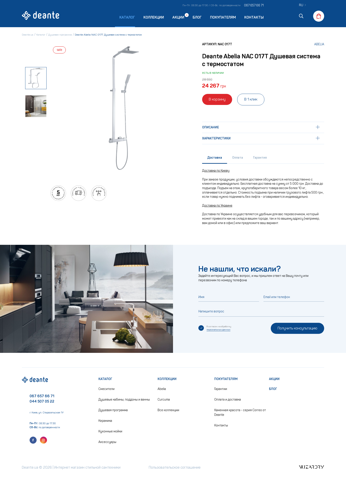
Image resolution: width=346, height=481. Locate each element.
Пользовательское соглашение (175, 467)
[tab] (214, 159)
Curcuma (164, 399)
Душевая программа (113, 410)
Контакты (254, 17)
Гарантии (220, 389)
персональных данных (218, 329)
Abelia (319, 44)
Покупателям (223, 17)
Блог (197, 17)
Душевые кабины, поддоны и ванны (124, 399)
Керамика (105, 421)
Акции (178, 17)
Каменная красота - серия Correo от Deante (240, 412)
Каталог (105, 379)
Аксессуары (107, 442)
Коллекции (153, 17)
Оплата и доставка (227, 399)
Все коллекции (168, 410)
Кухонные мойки (110, 431)
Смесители (106, 389)
